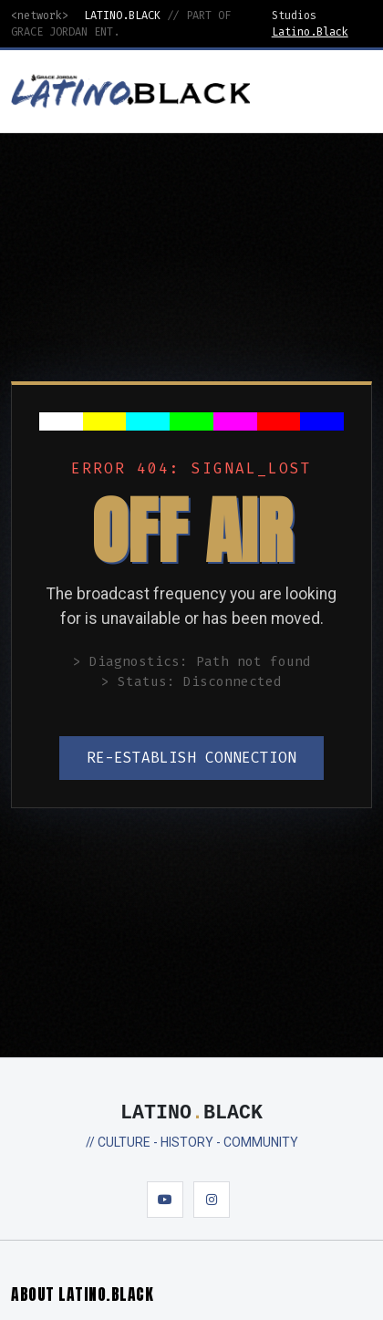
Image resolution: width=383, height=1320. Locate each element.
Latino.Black (310, 32)
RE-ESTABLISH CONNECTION (191, 757)
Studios (294, 15)
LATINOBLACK (191, 1113)
